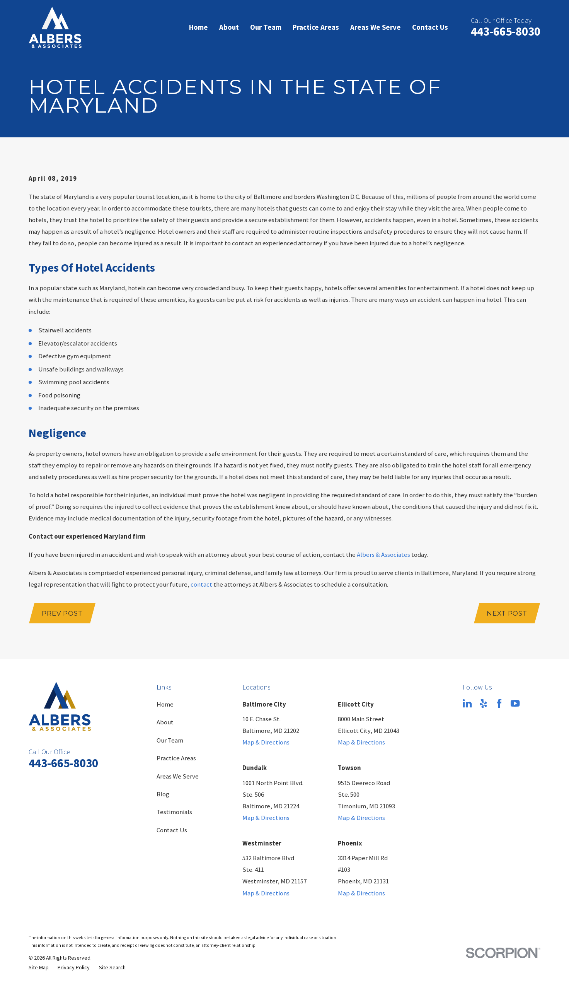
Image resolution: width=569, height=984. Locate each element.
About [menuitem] (229, 27)
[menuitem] (39, 967)
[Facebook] (499, 703)
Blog (163, 794)
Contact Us (172, 830)
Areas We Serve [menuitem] (375, 27)
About (165, 722)
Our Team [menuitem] (265, 27)
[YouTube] (515, 703)
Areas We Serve (178, 776)
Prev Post (62, 613)
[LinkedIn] (467, 703)
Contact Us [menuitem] (430, 27)
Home (165, 704)
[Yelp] (483, 703)
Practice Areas (176, 758)
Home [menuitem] (198, 27)
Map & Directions (266, 742)
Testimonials (174, 812)
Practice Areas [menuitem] (316, 27)
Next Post (507, 613)
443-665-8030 (505, 31)
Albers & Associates (383, 555)
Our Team (170, 740)
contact (201, 584)
